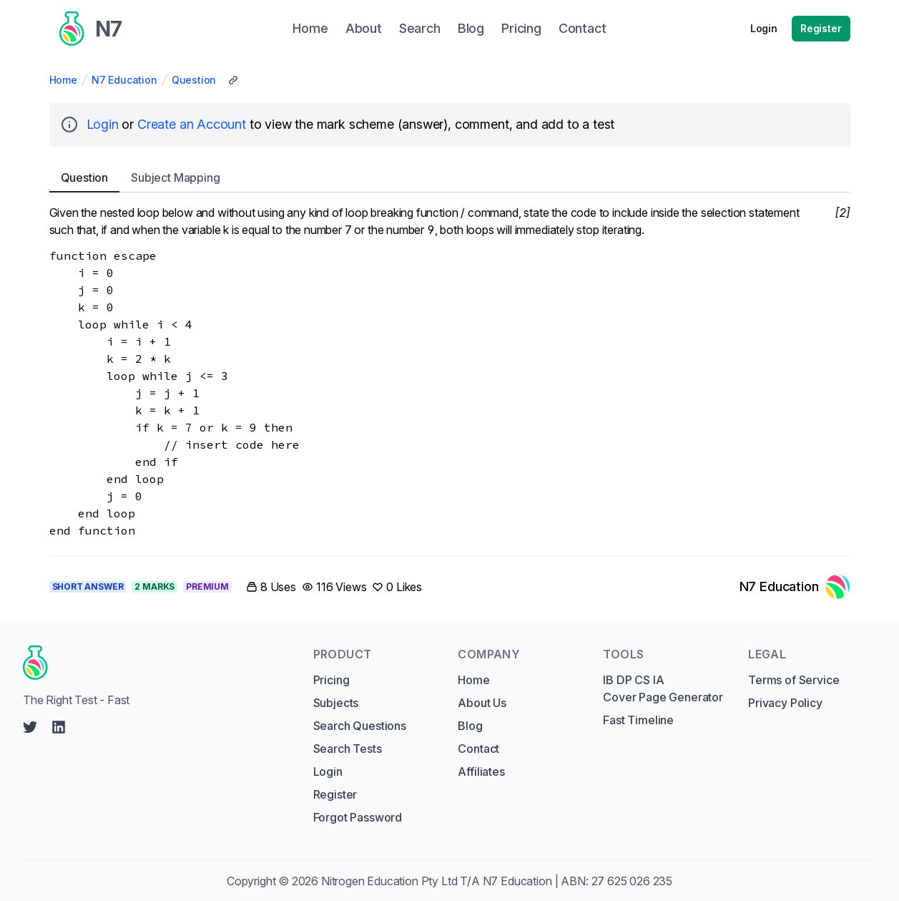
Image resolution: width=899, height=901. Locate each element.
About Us (482, 703)
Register (821, 28)
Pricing (331, 680)
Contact (478, 748)
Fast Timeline (638, 720)
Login (763, 28)
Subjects (336, 703)
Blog (470, 726)
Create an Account (191, 124)
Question (194, 80)
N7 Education (124, 80)
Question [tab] (85, 177)
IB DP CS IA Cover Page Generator (662, 688)
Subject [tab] (175, 177)
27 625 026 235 (632, 881)
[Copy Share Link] (233, 80)
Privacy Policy (785, 703)
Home (63, 80)
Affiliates (481, 771)
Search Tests (347, 748)
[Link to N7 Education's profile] (795, 587)
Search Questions (359, 726)
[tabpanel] (449, 371)
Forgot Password (357, 817)
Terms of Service (793, 680)
